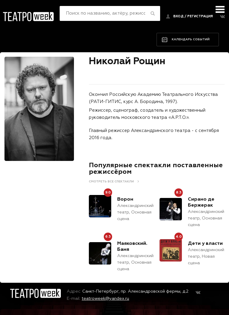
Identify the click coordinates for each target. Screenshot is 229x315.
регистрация (200, 16)
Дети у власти (205, 243)
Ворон (125, 199)
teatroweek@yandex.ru (105, 298)
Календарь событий (191, 39)
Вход (178, 16)
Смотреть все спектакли (111, 181)
